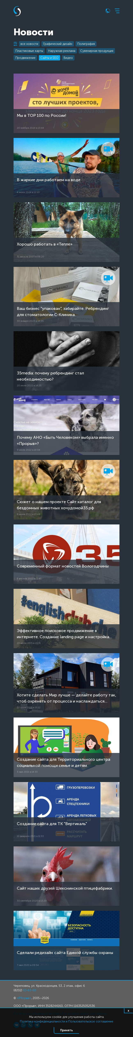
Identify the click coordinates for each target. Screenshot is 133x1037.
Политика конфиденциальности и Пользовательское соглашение (66, 1021)
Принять (66, 1030)
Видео (68, 58)
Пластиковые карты (29, 51)
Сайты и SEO (49, 58)
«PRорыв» (24, 998)
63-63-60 (29, 990)
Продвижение (25, 58)
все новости (29, 44)
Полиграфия (86, 44)
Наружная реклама (61, 51)
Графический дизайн (57, 44)
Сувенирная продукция (96, 51)
